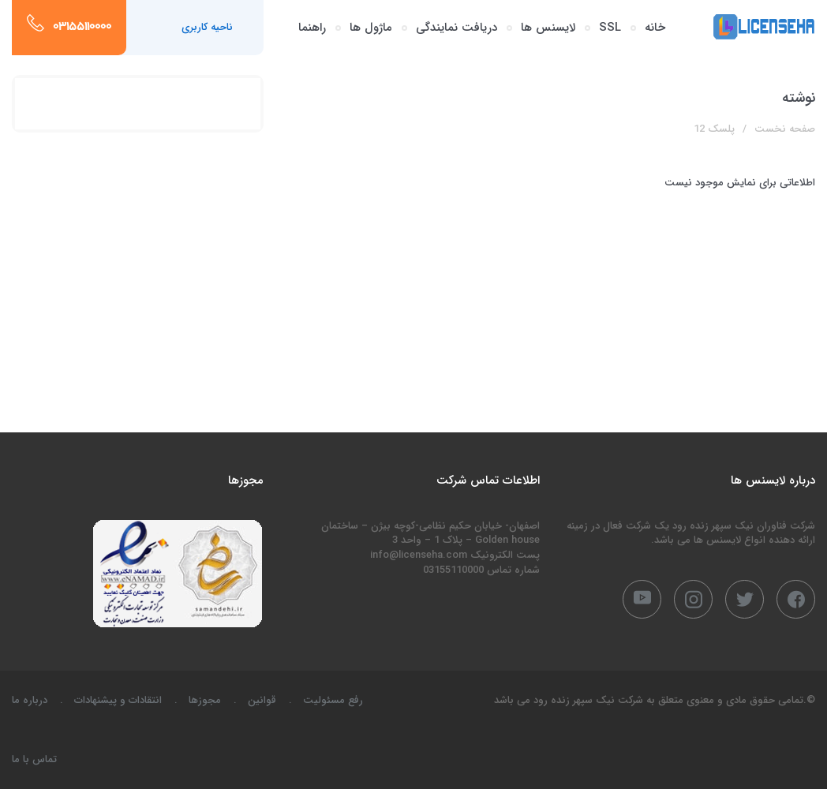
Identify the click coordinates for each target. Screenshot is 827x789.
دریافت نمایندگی (456, 27)
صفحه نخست (784, 129)
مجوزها (205, 700)
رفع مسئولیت (333, 700)
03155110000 (82, 27)
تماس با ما (34, 759)
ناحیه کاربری (207, 27)
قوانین (262, 700)
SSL (610, 27)
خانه (655, 27)
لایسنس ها (548, 27)
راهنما (312, 27)
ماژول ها (371, 27)
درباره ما (29, 700)
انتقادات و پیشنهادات (118, 700)
